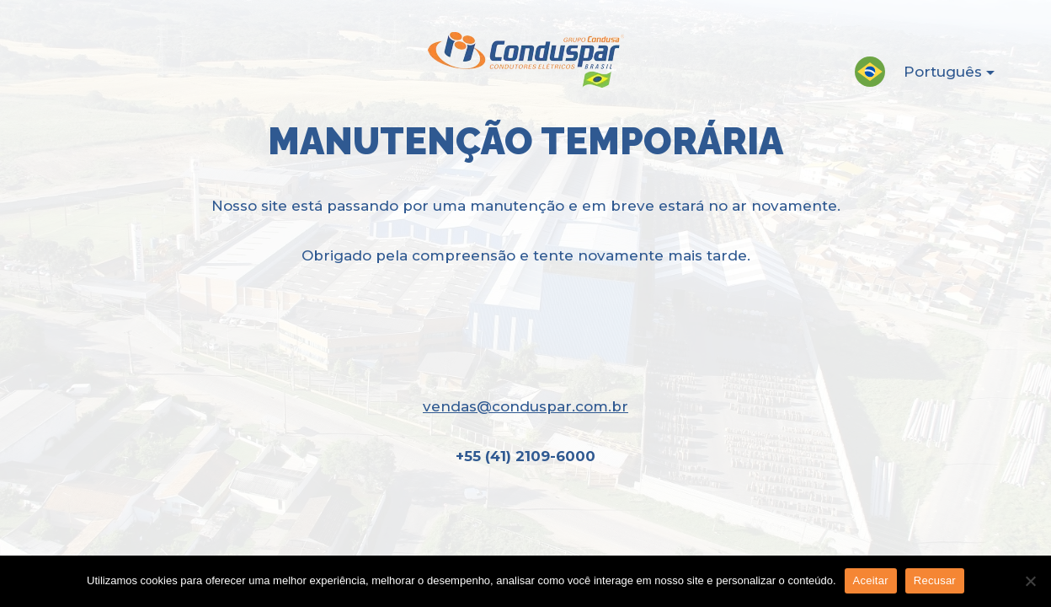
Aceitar (870, 580)
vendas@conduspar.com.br (525, 406)
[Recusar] (1030, 580)
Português (935, 75)
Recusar (935, 580)
